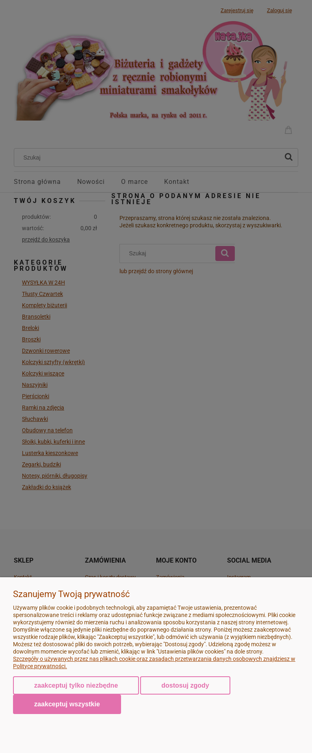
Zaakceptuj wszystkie (67, 704)
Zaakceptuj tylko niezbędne (76, 685)
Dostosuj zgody (185, 685)
